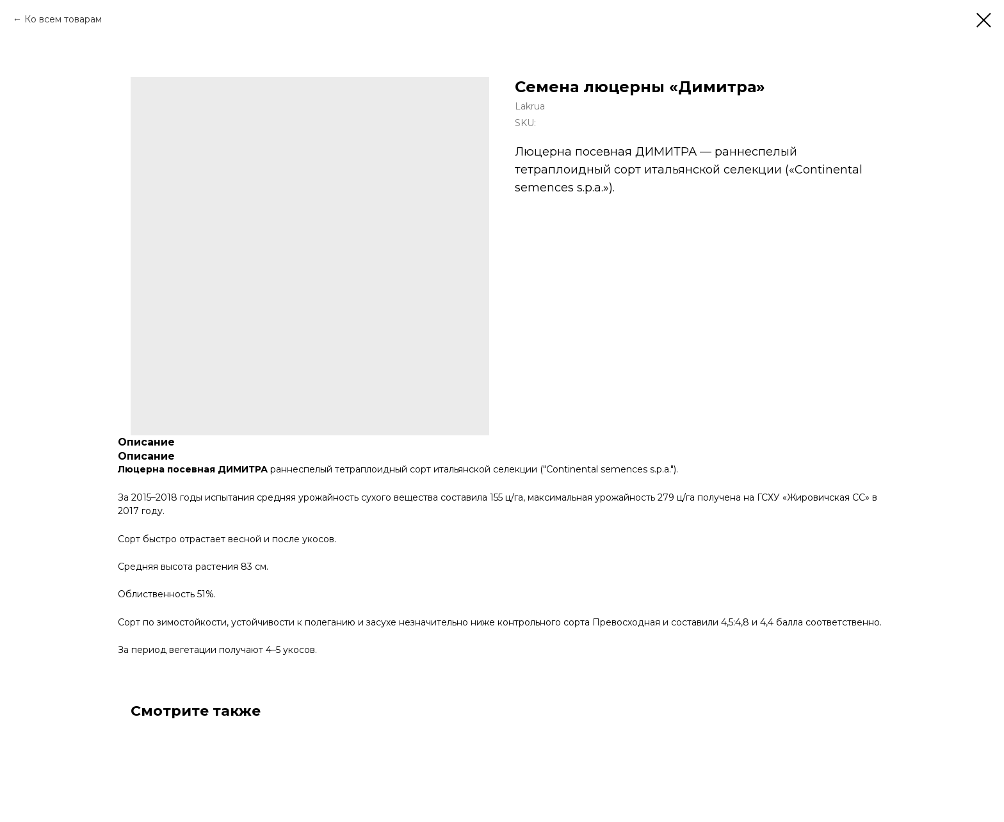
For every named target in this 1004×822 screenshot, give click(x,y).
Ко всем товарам (63, 19)
